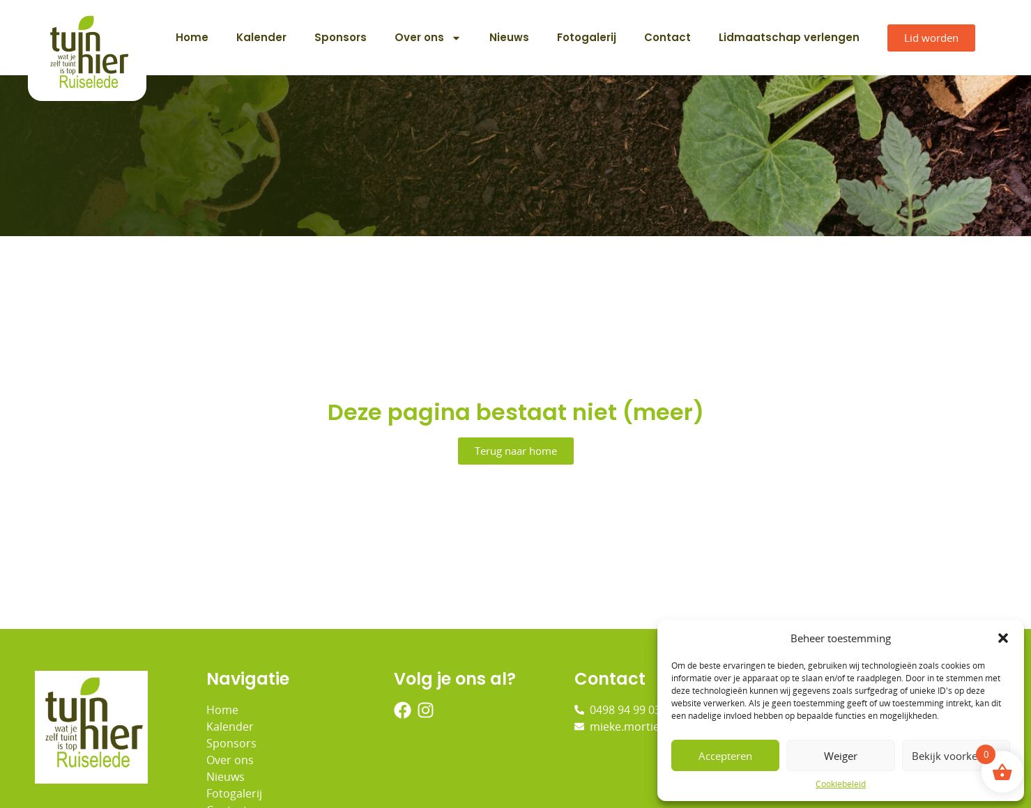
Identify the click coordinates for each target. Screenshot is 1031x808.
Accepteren (725, 756)
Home (192, 37)
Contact (667, 37)
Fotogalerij (586, 37)
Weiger (840, 756)
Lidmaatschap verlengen (789, 37)
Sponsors (340, 37)
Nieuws (509, 37)
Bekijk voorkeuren (956, 756)
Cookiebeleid (841, 784)
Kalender (261, 37)
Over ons (428, 38)
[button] (1003, 638)
